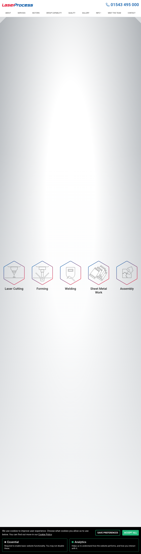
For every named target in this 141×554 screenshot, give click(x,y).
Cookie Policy (45, 534)
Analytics (80, 542)
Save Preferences (107, 532)
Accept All (130, 532)
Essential (13, 542)
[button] (98, 13)
